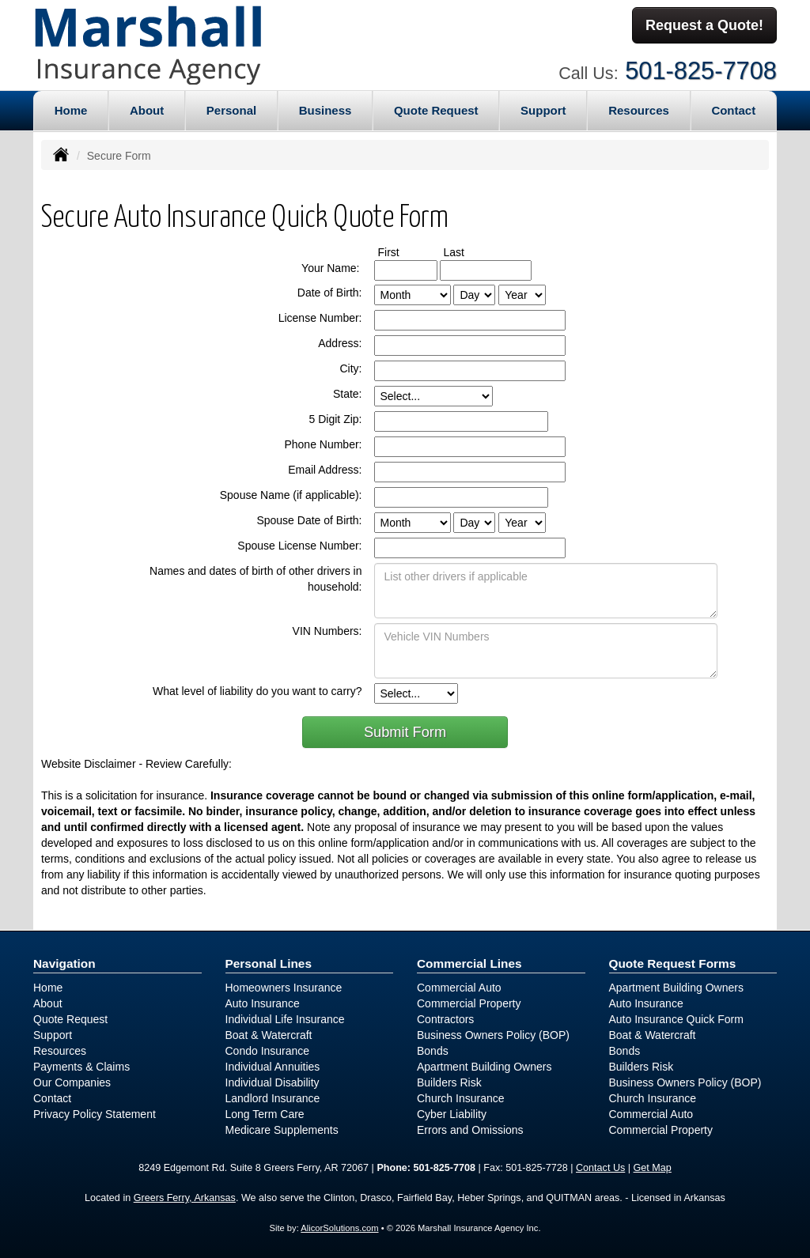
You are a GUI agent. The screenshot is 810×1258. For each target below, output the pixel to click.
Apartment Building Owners (484, 1066)
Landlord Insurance (272, 1098)
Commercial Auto (459, 987)
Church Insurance (461, 1098)
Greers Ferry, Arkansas (185, 1197)
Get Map (653, 1167)
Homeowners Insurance (284, 987)
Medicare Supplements (282, 1130)
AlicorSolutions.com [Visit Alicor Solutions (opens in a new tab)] (339, 1228)
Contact (733, 110)
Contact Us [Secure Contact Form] (600, 1167)
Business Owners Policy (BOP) (493, 1035)
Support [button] (543, 110)
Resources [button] (638, 110)
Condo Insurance (267, 1051)
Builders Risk (449, 1082)
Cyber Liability (451, 1114)
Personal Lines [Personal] (268, 963)
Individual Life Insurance (285, 1019)
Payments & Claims (81, 1066)
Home (71, 110)
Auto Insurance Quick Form (676, 1019)
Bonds (433, 1051)
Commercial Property (468, 1003)
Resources (59, 1051)
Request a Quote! (704, 26)
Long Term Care (265, 1114)
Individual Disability (272, 1082)
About (147, 110)
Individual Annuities (272, 1066)
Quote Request (70, 1019)
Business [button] (325, 110)
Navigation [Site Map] (64, 963)
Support (52, 1035)
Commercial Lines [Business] (469, 963)
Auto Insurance (262, 1003)
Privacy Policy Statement (94, 1114)
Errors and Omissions (470, 1130)
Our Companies (72, 1082)
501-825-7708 (701, 69)
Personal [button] (231, 110)
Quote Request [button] (436, 110)
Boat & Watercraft (268, 1035)
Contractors (445, 1019)
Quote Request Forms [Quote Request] (672, 963)
